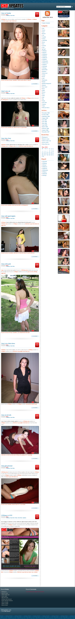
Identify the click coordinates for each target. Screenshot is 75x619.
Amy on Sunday (6, 13)
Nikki (43, 90)
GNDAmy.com (24, 270)
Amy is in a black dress (8, 343)
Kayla (43, 76)
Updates (24, 517)
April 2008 (44, 125)
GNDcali (44, 52)
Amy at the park (6, 264)
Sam (43, 97)
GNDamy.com (4, 146)
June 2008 (44, 121)
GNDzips (44, 68)
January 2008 (45, 130)
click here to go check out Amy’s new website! (27, 572)
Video (43, 106)
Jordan (43, 75)
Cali (43, 35)
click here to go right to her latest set (21, 351)
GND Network (7, 611)
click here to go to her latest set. (26, 146)
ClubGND (44, 40)
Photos (43, 92)
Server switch (45, 142)
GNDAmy (3, 144)
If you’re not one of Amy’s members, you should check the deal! (15, 332)
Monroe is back (45, 139)
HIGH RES (44, 69)
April (43, 31)
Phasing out (45, 137)
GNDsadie (44, 66)
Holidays (44, 71)
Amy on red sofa (6, 415)
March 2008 (45, 126)
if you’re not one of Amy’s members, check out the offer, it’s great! (16, 80)
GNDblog (44, 163)
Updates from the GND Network (7, 8)
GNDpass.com (12, 146)
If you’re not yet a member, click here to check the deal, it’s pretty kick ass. (18, 253)
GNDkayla (44, 57)
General (44, 45)
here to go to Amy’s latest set (9, 20)
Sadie (43, 95)
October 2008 (45, 114)
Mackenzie (44, 80)
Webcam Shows (45, 107)
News (16, 517)
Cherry (43, 38)
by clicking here (4, 99)
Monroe (44, 85)
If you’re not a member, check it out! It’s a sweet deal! (13, 504)
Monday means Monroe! (7, 599)
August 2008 (45, 118)
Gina (43, 47)
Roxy (43, 93)
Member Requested (46, 83)
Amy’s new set (5, 91)
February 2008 (45, 128)
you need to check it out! (31, 404)
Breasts (44, 33)
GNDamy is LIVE (6, 515)
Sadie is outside (5, 603)
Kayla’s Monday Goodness (7, 600)
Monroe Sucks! (5, 605)
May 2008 (44, 123)
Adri (43, 28)
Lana (43, 78)
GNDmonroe (45, 62)
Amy (2, 270)
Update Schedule (46, 23)
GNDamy (8, 15)
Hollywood (44, 73)
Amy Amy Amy (6, 138)
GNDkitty (44, 59)
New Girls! (12, 517)
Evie (43, 43)
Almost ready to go (46, 140)
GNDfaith (44, 56)
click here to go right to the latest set (21, 422)
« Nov (43, 156)
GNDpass (35, 19)
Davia (43, 42)
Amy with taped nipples (8, 216)
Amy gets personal (6, 466)
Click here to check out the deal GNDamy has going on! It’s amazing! (16, 454)
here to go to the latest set (12, 476)
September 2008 (46, 116)
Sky (43, 99)
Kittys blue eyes (46, 144)
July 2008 (44, 119)
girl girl (44, 49)
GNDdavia (44, 54)
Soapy (43, 100)
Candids (44, 37)
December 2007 (45, 132)
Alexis (43, 30)
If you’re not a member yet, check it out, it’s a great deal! (14, 127)
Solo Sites (12, 15)
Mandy (43, 81)
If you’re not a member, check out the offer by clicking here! (14, 205)
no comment (35, 83)
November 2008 (46, 113)
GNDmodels (45, 61)
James (7, 14)
